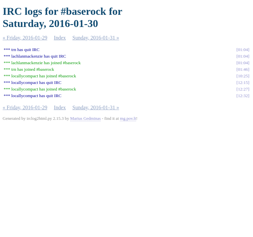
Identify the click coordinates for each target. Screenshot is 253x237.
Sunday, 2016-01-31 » (95, 37)
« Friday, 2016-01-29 (25, 37)
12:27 (243, 89)
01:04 (243, 49)
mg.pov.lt (128, 118)
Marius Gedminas (85, 118)
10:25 (243, 75)
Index (60, 37)
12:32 (243, 95)
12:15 (243, 82)
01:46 (243, 69)
